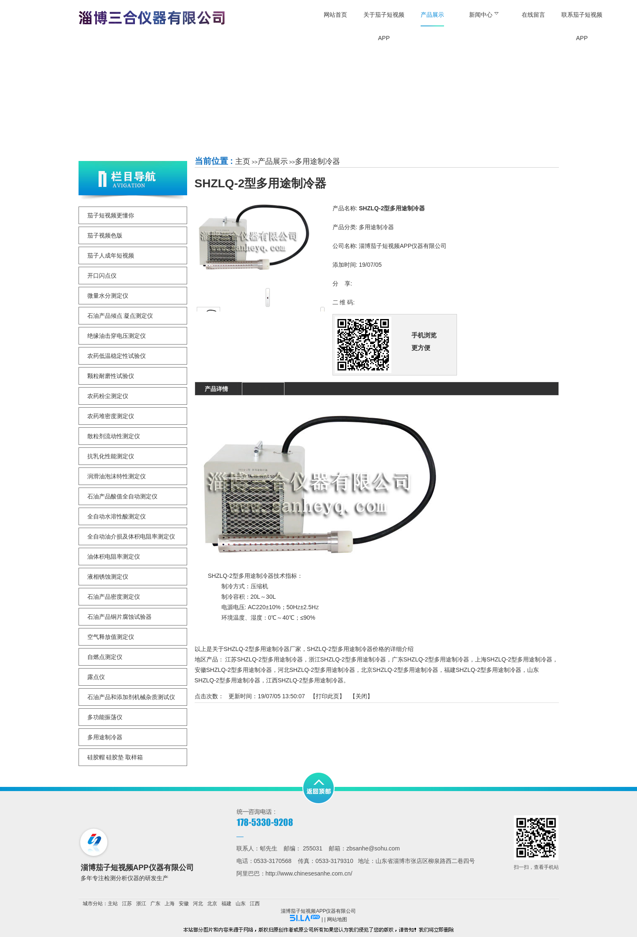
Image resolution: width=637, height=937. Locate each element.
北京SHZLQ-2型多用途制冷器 (399, 669)
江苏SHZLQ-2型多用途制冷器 (263, 659)
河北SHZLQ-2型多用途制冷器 (316, 669)
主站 (113, 903)
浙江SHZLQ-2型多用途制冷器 (347, 659)
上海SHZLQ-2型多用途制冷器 (513, 659)
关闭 (361, 696)
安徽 (184, 903)
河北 (198, 903)
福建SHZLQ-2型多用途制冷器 (482, 669)
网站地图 (337, 919)
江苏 (127, 903)
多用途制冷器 (317, 161)
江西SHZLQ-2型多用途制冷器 (304, 680)
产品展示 (273, 161)
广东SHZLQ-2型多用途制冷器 (430, 659)
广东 (155, 903)
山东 (241, 903)
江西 (255, 903)
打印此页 (327, 696)
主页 (242, 161)
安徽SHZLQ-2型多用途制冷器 (233, 669)
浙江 (141, 903)
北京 (212, 903)
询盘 (263, 389)
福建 (226, 903)
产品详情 (216, 389)
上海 (170, 903)
